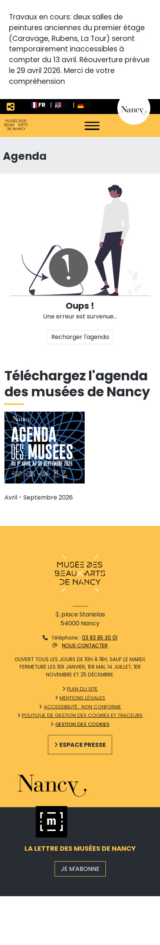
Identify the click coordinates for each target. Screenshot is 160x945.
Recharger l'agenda (80, 337)
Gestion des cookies (82, 724)
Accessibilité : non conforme (82, 706)
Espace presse (82, 745)
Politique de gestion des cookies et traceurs (82, 715)
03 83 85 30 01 (99, 637)
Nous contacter (85, 645)
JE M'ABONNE (80, 869)
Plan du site (82, 688)
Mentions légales (82, 697)
